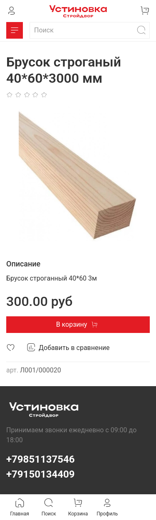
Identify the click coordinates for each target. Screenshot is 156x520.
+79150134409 (40, 474)
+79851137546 (40, 459)
